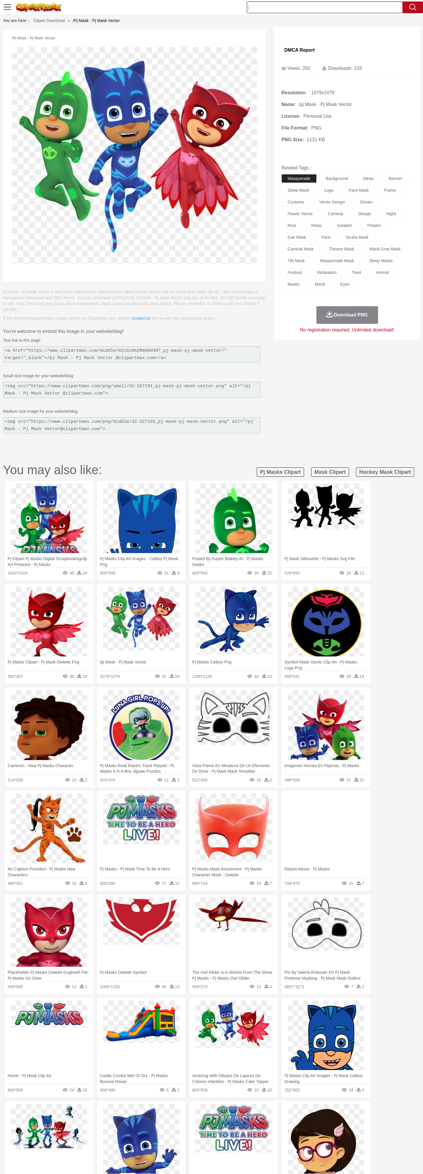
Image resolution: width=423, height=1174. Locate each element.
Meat (148, 1146)
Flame (158, 1111)
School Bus (183, 1138)
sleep (368, 178)
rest (292, 225)
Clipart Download (49, 20)
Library (233, 1138)
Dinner (234, 1146)
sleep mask (298, 190)
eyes (344, 284)
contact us (141, 318)
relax (316, 225)
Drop (306, 1111)
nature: (45, 1111)
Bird (81, 1120)
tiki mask (296, 260)
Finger (290, 1129)
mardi (320, 284)
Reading (130, 1138)
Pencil (145, 1138)
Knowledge (215, 1138)
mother (113, 1129)
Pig (298, 1120)
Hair (218, 1129)
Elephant (186, 1120)
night (391, 213)
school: (45, 1137)
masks (293, 284)
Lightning (205, 1111)
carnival (335, 213)
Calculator (312, 1138)
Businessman (134, 1129)
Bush (281, 1111)
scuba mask (357, 237)
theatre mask (341, 249)
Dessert (91, 1146)
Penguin (311, 1120)
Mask (61, 1129)
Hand (303, 1129)
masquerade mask (337, 260)
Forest (319, 1111)
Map (199, 1138)
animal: (45, 1119)
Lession (330, 1138)
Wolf (352, 1120)
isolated (344, 225)
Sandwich (164, 1146)
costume (296, 202)
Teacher (80, 1138)
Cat (108, 1120)
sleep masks (381, 260)
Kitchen (219, 1146)
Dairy (77, 1146)
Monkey (271, 1120)
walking (191, 1129)
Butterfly (95, 1120)
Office (277, 1138)
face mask (359, 190)
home (206, 1129)
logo (328, 190)
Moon (220, 1111)
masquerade (299, 178)
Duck (158, 1120)
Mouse (286, 1120)
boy (238, 1129)
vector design (332, 202)
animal (382, 272)
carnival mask (301, 249)
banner (395, 178)
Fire (146, 1111)
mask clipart (330, 472)
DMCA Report (299, 50)
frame (390, 190)
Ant (60, 1120)
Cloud (293, 1111)
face (325, 237)
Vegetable (201, 1146)
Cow (135, 1120)
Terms (290, 1162)
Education (162, 1138)
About (275, 1162)
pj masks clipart (280, 472)
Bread (274, 1146)
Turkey (339, 1120)
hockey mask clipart (385, 472)
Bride (86, 1129)
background (337, 178)
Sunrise (235, 1111)
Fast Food (121, 1146)
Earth (135, 1111)
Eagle (170, 1120)
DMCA (351, 1162)
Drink (105, 1146)
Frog (211, 1120)
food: (44, 1146)
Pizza (247, 1146)
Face (277, 1129)
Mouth (264, 1129)
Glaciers (173, 1111)
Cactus (107, 1111)
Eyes (177, 1129)
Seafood (182, 1146)
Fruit (136, 1146)
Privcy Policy (311, 1162)
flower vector (300, 213)
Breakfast (61, 1146)
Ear (166, 1129)
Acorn (61, 1111)
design (364, 213)
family (99, 1129)
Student (63, 1138)
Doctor (154, 1129)
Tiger (326, 1120)
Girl (228, 1129)
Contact (334, 1162)
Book (94, 1138)
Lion (257, 1120)
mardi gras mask (385, 249)
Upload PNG (373, 1162)
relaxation (326, 272)
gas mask (297, 237)
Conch (122, 1111)
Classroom (110, 1138)
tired (356, 272)
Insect (245, 1120)
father (250, 1129)
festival (295, 272)
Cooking (289, 1146)
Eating (261, 1146)
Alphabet (293, 1138)
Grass (189, 1111)
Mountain (252, 1111)
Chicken (121, 1120)
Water (268, 1111)
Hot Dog (307, 1146)
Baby (74, 1129)
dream (366, 202)
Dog (146, 1120)
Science (249, 1138)
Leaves (92, 1111)
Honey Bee (227, 1120)
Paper (264, 1138)
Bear (70, 1120)
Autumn (76, 1111)
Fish (200, 1120)
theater (374, 225)
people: (45, 1128)
